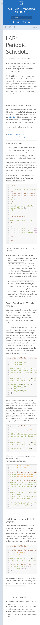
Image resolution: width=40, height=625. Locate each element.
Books (16, 22)
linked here (13, 117)
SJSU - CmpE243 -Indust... (5, 27)
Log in (26, 22)
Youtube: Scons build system (18, 137)
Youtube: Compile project (17, 134)
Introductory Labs (10, 27)
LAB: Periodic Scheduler (14, 27)
